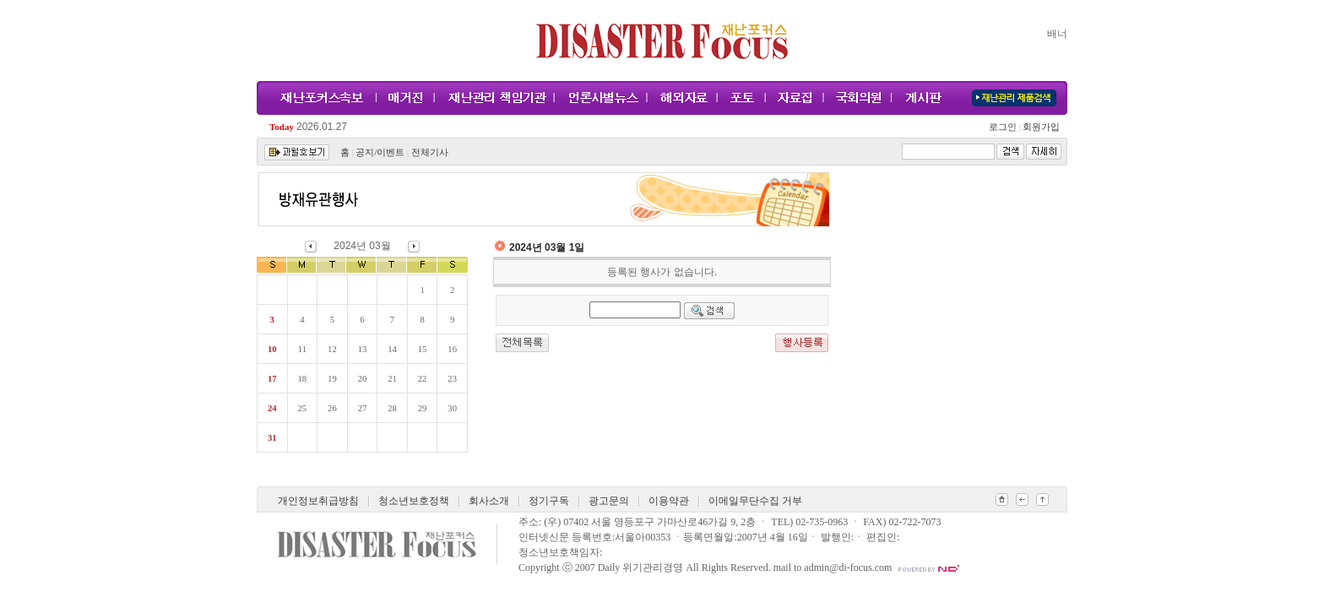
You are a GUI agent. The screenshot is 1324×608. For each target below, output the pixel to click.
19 (332, 378)
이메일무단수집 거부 (755, 501)
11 (302, 349)
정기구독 (549, 501)
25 (302, 408)
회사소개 (489, 501)
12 (332, 349)
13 (362, 349)
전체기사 (429, 152)
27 (362, 408)
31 (272, 437)
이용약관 (668, 501)
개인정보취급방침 (318, 501)
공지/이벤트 (379, 152)
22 (422, 378)
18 (302, 378)
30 (452, 408)
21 (392, 378)
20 (362, 378)
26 (332, 408)
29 (422, 408)
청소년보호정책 (413, 501)
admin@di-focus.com (848, 567)
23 (452, 378)
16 (452, 349)
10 (272, 349)
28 (392, 408)
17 (272, 378)
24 (272, 408)
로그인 (1005, 127)
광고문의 (609, 501)
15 (422, 349)
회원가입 (1040, 127)
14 (392, 349)
